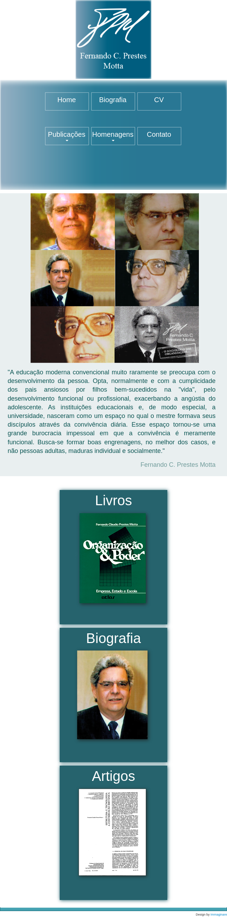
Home (66, 100)
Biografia (113, 100)
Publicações (66, 136)
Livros (113, 553)
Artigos (113, 827)
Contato (159, 134)
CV (159, 100)
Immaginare (218, 914)
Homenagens (113, 136)
